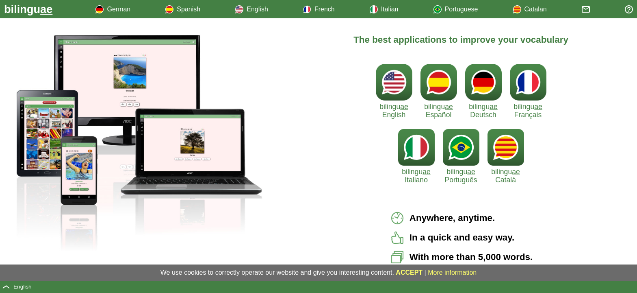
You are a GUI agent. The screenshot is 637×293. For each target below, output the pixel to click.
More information (452, 272)
